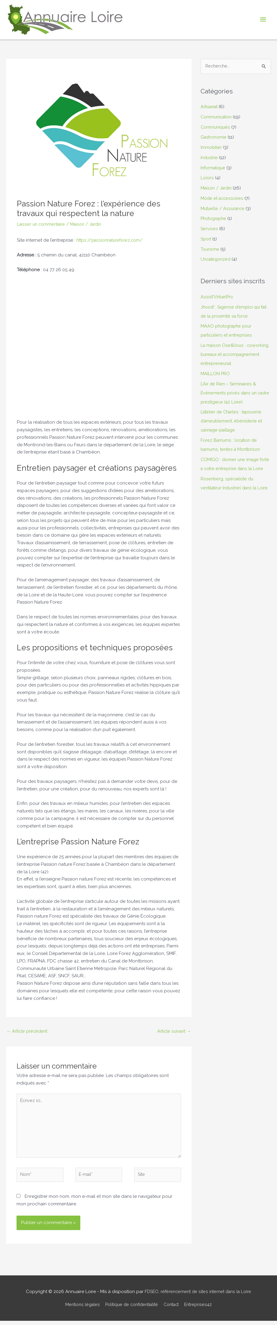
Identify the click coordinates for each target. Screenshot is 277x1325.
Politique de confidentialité (130, 1308)
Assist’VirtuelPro (217, 297)
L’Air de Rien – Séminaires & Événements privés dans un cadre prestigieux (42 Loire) (230, 402)
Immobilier (212, 147)
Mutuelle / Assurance (223, 209)
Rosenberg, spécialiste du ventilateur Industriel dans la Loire (230, 506)
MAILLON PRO (215, 383)
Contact (174, 1308)
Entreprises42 (202, 1308)
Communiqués (216, 127)
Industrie (210, 158)
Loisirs (207, 178)
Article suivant (173, 1031)
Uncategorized (217, 259)
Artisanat (210, 107)
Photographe (215, 219)
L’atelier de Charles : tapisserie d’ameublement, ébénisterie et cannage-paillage (233, 430)
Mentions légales (78, 1308)
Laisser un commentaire (42, 224)
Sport (206, 239)
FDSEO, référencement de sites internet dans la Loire (198, 1295)
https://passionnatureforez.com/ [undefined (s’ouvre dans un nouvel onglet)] (111, 240)
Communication (218, 117)
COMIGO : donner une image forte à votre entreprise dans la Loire (233, 478)
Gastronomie (214, 137)
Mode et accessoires (223, 198)
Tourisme (210, 249)
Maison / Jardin (89, 224)
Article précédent (28, 1031)
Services (209, 229)
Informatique (214, 168)
